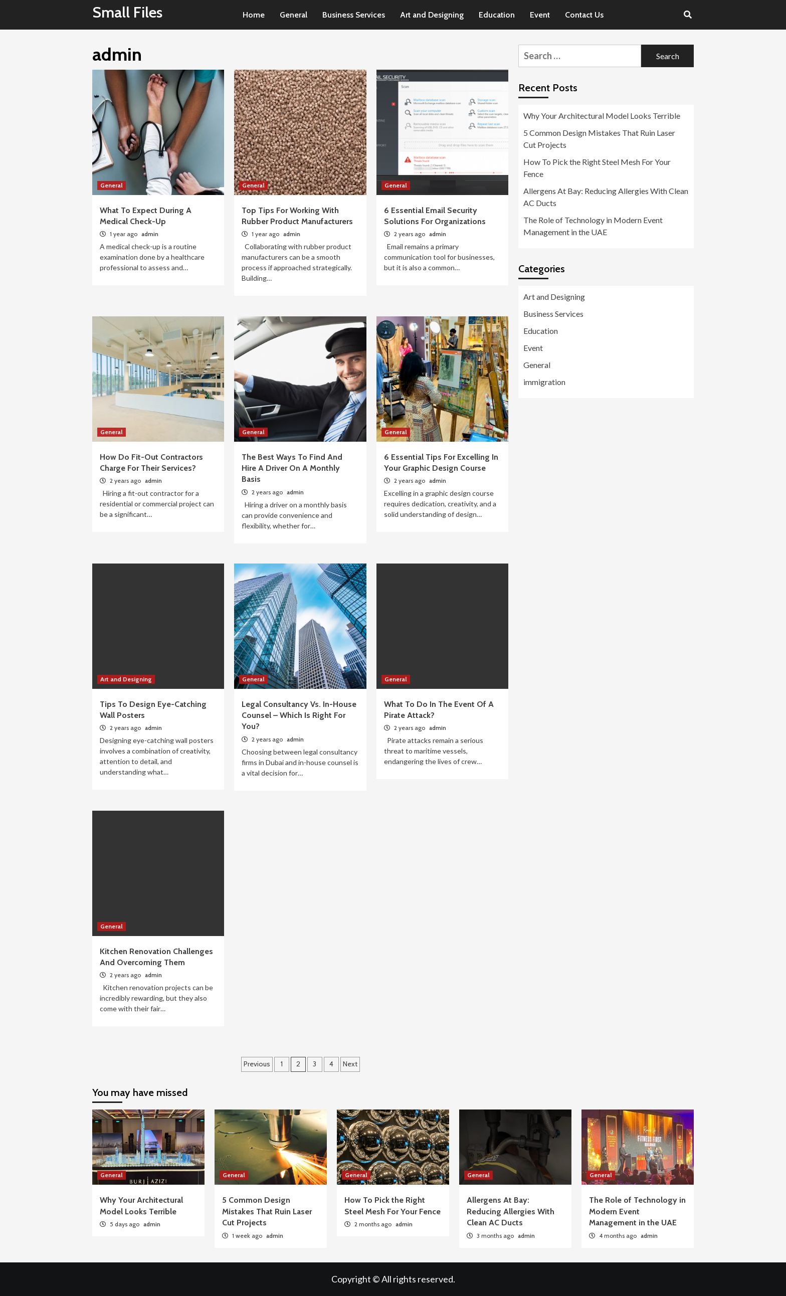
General (293, 15)
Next (350, 1063)
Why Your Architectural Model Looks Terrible (601, 115)
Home (254, 15)
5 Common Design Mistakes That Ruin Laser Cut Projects (599, 138)
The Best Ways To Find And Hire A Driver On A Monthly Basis (292, 468)
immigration (544, 382)
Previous (257, 1063)
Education (497, 15)
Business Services (353, 15)
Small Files (127, 12)
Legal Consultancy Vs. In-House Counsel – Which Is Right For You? (299, 715)
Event (540, 15)
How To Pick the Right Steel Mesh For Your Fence (597, 167)
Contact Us (584, 15)
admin (149, 234)
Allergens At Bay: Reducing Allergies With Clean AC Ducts (605, 197)
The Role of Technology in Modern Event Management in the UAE (593, 226)
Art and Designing (432, 15)
